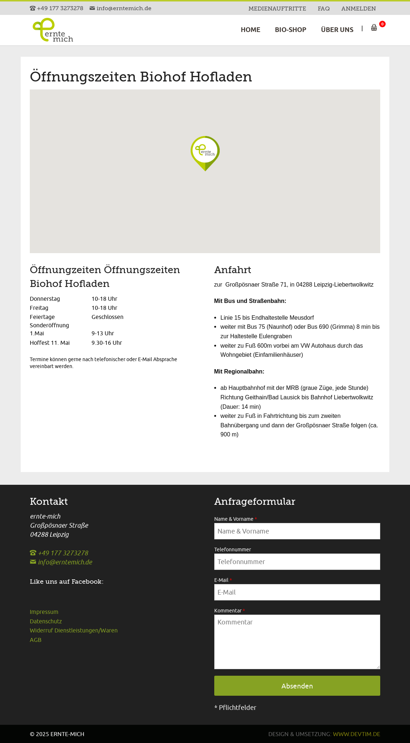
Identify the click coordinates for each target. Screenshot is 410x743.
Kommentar (229, 611)
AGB (35, 639)
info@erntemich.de (120, 8)
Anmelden (358, 8)
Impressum (44, 611)
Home (250, 29)
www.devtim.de (356, 734)
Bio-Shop (291, 29)
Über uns (337, 29)
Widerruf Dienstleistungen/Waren (74, 630)
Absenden (297, 686)
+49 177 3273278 (57, 8)
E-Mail (223, 580)
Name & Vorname (235, 519)
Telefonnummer (232, 549)
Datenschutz (46, 621)
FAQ (324, 8)
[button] (212, 162)
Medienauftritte (277, 8)
